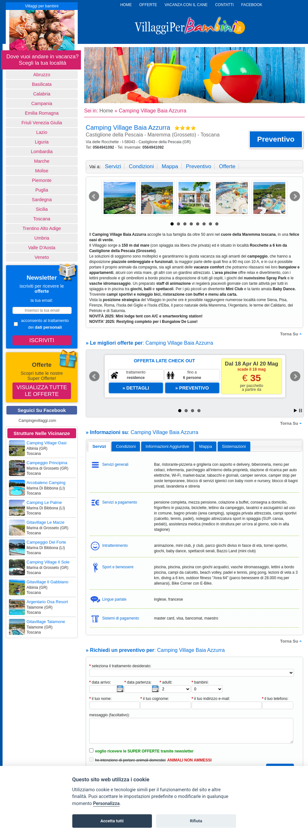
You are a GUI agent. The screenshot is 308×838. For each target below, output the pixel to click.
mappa (170, 166)
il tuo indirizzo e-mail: (211, 698)
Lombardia (42, 151)
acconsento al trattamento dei (41, 324)
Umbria (41, 238)
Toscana (42, 218)
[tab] (99, 446)
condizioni (141, 166)
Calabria (42, 93)
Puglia (41, 190)
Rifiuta (196, 820)
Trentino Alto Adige (41, 228)
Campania (41, 103)
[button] (276, 139)
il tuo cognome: (154, 698)
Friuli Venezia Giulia (41, 122)
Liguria (42, 141)
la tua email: (41, 300)
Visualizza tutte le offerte (42, 390)
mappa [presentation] (205, 446)
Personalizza (106, 803)
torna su (291, 333)
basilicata (42, 84)
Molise (42, 170)
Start (295, 410)
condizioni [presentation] (126, 446)
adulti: (166, 682)
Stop (300, 410)
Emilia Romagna (42, 113)
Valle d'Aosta (41, 247)
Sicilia (42, 209)
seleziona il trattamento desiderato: (120, 666)
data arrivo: (100, 682)
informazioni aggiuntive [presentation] (167, 446)
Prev (94, 196)
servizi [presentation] (99, 446)
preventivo (198, 166)
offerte (227, 166)
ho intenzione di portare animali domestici (130, 760)
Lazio (41, 132)
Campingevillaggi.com (37, 420)
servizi (113, 166)
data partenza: (138, 682)
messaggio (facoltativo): (109, 715)
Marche (42, 161)
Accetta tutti (112, 820)
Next (295, 196)
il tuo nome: (100, 698)
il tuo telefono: (275, 698)
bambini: (200, 682)
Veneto (42, 257)
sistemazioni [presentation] (234, 446)
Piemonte (41, 180)
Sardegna (41, 199)
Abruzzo (41, 74)
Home (106, 110)
